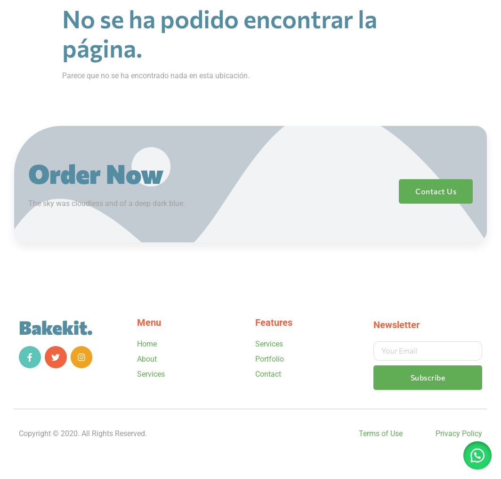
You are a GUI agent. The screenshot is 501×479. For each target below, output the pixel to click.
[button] (477, 455)
